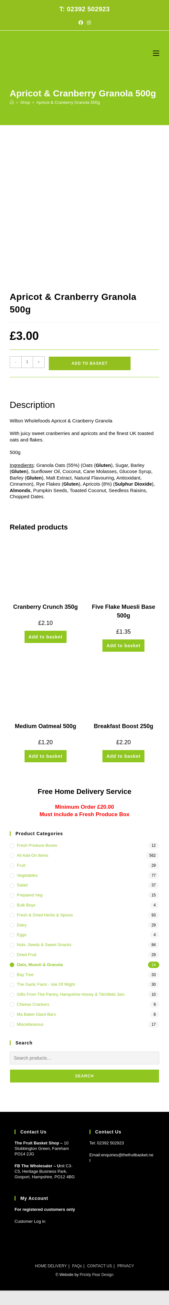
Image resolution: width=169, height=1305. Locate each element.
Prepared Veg (30, 895)
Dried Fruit (27, 954)
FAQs (77, 1266)
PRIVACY (125, 1266)
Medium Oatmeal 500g (45, 726)
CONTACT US (99, 1266)
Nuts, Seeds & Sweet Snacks (44, 944)
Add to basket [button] (45, 636)
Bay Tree (25, 974)
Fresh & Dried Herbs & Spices (45, 915)
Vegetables (27, 875)
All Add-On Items (32, 855)
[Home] (12, 102)
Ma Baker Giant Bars (36, 1014)
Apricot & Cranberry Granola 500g (68, 102)
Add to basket (90, 363)
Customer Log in (30, 1221)
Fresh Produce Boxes (37, 845)
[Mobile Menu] (156, 53)
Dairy (21, 925)
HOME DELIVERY (51, 1266)
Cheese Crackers (33, 1004)
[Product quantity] (27, 362)
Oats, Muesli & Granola (40, 964)
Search (84, 1076)
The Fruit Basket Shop (84, 61)
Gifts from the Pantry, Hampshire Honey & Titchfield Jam (70, 994)
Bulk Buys (26, 905)
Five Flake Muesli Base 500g (123, 611)
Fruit (21, 865)
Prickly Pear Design (96, 1274)
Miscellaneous (30, 1024)
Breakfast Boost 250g (123, 726)
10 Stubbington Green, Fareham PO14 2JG (42, 1148)
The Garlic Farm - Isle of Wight (46, 984)
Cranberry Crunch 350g (45, 607)
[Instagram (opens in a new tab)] (89, 22)
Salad (22, 885)
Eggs (21, 934)
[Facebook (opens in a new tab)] (81, 22)
